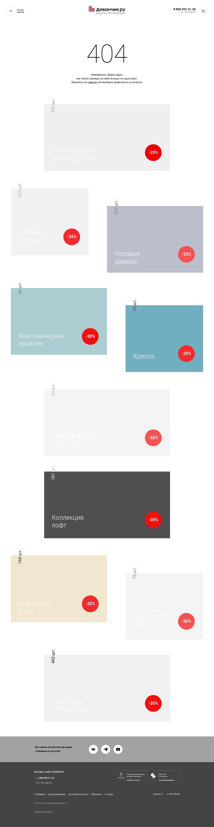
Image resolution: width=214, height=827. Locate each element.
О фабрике (39, 796)
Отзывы (109, 796)
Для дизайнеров (56, 796)
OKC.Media (174, 798)
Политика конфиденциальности (50, 804)
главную (92, 82)
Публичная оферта (43, 813)
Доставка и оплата (78, 796)
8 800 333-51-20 (185, 9)
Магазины (96, 796)
